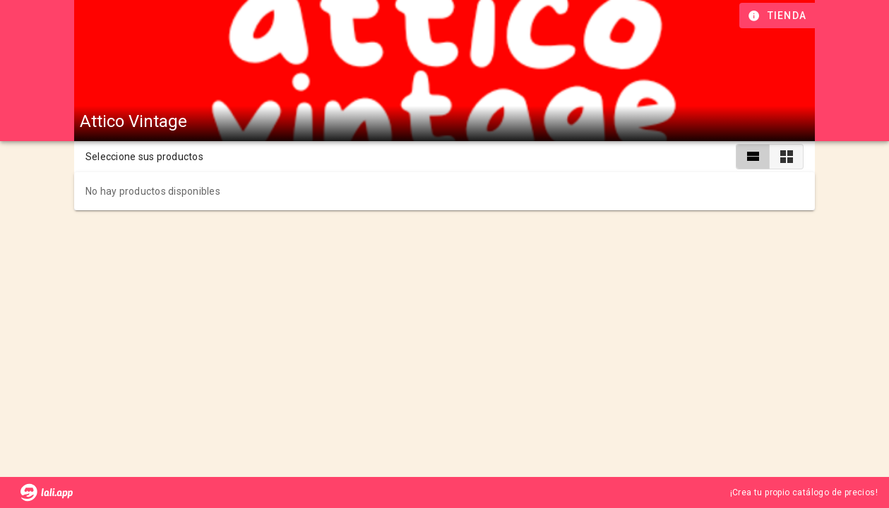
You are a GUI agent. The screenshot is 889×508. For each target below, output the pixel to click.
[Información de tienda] (778, 15)
